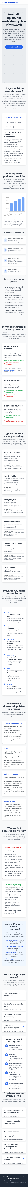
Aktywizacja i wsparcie (14, 128)
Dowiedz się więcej (14, 47)
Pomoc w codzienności (14, 118)
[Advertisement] (14, 64)
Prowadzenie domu (14, 123)
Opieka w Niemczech (10, 2)
